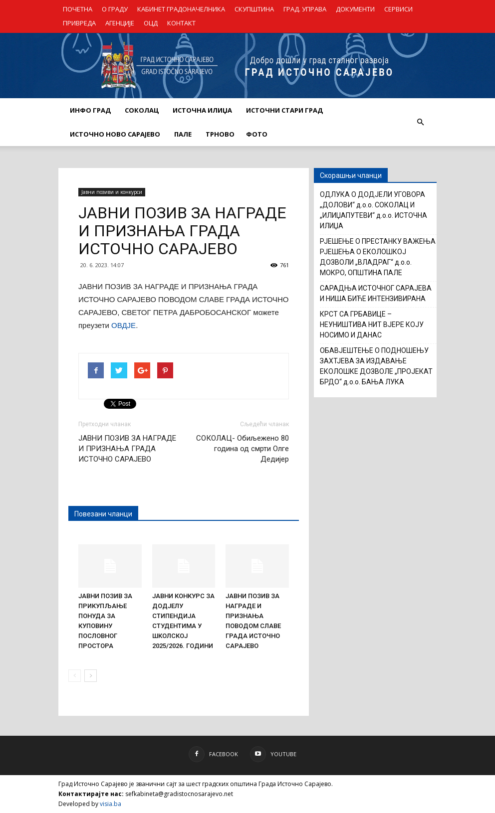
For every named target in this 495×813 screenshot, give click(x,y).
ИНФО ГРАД (90, 110)
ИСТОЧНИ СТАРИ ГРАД (284, 110)
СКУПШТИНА (254, 8)
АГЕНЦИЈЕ (119, 22)
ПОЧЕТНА (77, 8)
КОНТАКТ (181, 22)
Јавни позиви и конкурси (111, 191)
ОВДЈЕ (123, 325)
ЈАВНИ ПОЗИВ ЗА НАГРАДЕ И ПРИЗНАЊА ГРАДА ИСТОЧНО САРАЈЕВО (127, 449)
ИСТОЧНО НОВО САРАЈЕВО (115, 134)
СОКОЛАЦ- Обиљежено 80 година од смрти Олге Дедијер (242, 449)
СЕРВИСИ (398, 8)
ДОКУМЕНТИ (355, 8)
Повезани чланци (103, 514)
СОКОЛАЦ (142, 110)
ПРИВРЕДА (79, 22)
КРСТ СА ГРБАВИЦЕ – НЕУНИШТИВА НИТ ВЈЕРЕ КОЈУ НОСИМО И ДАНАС (372, 324)
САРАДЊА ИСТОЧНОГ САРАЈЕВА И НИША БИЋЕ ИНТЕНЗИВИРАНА (376, 293)
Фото (256, 134)
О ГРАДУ (115, 8)
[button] (420, 122)
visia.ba (110, 804)
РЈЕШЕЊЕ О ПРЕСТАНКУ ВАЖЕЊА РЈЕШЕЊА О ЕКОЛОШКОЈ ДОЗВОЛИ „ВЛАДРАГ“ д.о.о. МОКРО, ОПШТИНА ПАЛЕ (378, 257)
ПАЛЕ (183, 134)
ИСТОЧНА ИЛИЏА (202, 110)
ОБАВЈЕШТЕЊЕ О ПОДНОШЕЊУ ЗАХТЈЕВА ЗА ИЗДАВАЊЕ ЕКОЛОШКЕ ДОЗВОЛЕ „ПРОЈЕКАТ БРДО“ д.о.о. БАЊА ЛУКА (376, 366)
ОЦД (151, 22)
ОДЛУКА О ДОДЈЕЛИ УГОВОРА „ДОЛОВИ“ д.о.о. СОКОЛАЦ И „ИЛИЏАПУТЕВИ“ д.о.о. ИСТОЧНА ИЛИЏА (373, 210)
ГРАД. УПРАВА (304, 8)
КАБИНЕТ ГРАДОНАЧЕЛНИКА (181, 8)
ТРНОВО (220, 134)
